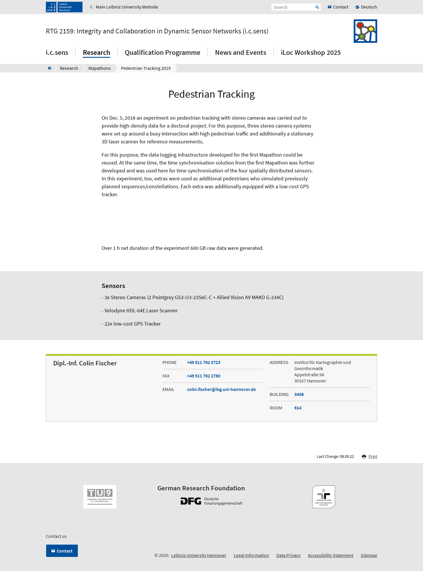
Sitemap (369, 555)
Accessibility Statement (330, 555)
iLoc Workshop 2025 (311, 52)
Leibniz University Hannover (198, 555)
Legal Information (251, 555)
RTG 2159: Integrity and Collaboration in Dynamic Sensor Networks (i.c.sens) (157, 31)
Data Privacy (288, 555)
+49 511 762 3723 (203, 362)
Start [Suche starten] (317, 7)
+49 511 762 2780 (203, 376)
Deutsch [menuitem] (369, 7)
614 (297, 408)
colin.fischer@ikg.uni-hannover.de (221, 389)
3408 (299, 394)
